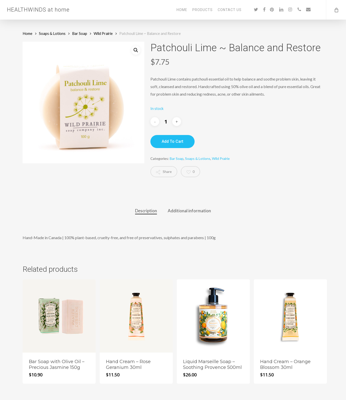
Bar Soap (79, 33)
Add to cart (172, 141)
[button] (135, 50)
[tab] (146, 211)
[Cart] (336, 10)
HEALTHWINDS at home (38, 10)
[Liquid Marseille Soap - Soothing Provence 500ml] (213, 315)
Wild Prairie (103, 33)
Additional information (189, 210)
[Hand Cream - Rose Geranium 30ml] (136, 315)
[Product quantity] (165, 121)
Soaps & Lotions (52, 33)
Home (27, 33)
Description (146, 210)
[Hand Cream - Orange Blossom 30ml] (290, 315)
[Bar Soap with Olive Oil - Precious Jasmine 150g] (59, 315)
